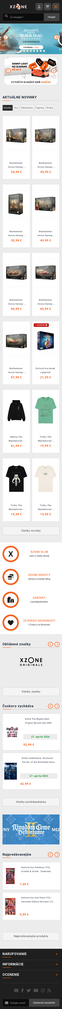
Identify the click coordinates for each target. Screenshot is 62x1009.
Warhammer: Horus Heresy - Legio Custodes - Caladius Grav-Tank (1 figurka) (16, 302)
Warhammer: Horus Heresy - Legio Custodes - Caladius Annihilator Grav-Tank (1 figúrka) (45, 302)
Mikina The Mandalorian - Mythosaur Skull (16, 439)
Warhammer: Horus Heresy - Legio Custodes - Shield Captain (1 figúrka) (16, 234)
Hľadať (51, 17)
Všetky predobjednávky (31, 801)
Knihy (50, 107)
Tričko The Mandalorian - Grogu (45, 439)
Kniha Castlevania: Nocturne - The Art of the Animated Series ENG (39, 760)
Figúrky (40, 107)
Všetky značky (31, 691)
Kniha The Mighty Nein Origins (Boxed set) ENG (38, 721)
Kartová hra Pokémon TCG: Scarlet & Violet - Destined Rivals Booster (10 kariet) (36, 870)
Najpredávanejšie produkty (31, 936)
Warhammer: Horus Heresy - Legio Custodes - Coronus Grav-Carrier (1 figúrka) (16, 371)
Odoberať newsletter (44, 1002)
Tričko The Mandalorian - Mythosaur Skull (16, 508)
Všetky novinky (31, 530)
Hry (16, 107)
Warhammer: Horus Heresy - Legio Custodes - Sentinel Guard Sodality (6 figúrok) (45, 165)
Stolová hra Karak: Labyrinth (46, 370)
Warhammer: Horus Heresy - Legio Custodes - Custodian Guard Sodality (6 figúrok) (45, 234)
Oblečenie (27, 107)
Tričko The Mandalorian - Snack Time (45, 508)
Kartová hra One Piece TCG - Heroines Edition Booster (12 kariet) (37, 900)
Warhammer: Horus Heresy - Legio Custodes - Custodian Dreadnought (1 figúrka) (16, 165)
